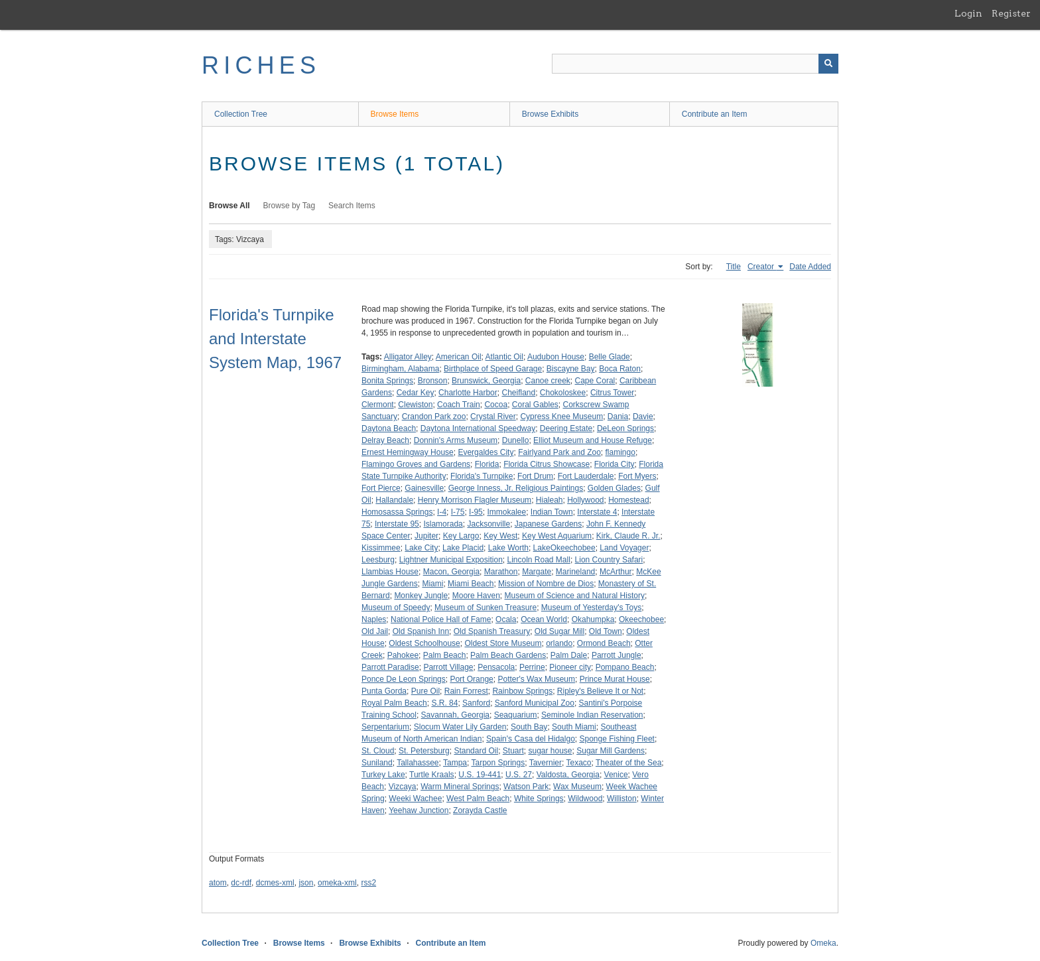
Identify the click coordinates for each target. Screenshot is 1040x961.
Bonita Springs (387, 380)
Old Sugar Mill (559, 631)
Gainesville (424, 488)
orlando (559, 643)
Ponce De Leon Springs (403, 679)
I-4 (441, 512)
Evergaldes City (485, 452)
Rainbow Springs (522, 691)
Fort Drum (535, 476)
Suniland (377, 762)
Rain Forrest (466, 691)
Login (968, 13)
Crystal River (493, 416)
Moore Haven (476, 595)
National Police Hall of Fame (441, 619)
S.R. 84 (444, 703)
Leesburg (378, 559)
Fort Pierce (381, 488)
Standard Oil (476, 750)
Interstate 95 (397, 524)
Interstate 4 (597, 512)
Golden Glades (614, 488)
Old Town (605, 631)
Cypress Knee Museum (561, 416)
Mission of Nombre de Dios (546, 583)
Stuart (513, 750)
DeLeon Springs (625, 428)
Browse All (229, 205)
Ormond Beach (604, 643)
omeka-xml (337, 882)
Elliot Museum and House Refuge (592, 440)
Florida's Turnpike (481, 476)
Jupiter (426, 536)
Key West (500, 536)
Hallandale (394, 500)
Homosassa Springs (396, 512)
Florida (487, 464)
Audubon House (555, 356)
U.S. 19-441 (479, 774)
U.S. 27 (518, 774)
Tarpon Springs (498, 762)
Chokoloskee (563, 392)
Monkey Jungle (421, 595)
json (305, 882)
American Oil (459, 356)
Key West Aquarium (557, 536)
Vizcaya (403, 786)
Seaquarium (515, 715)
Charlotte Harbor (467, 392)
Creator (762, 266)
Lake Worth (508, 547)
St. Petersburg (424, 750)
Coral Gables (535, 404)
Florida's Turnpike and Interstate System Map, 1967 (275, 338)
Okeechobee (641, 619)
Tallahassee (417, 762)
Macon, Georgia (451, 571)
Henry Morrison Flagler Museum (474, 500)
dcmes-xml (275, 882)
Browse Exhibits (550, 114)
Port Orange (471, 679)
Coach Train (458, 404)
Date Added (810, 266)
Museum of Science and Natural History (574, 595)
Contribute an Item (715, 114)
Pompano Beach (625, 667)
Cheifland (518, 392)
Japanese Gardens (548, 524)
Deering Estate (566, 428)
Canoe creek (547, 380)
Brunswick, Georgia (486, 380)
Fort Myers (637, 476)
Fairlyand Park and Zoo (559, 452)
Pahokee (403, 655)
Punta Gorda (384, 691)
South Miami (574, 727)
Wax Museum (577, 786)
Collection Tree (240, 114)
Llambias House (390, 571)
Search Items (351, 205)
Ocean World (544, 619)
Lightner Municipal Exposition (451, 559)
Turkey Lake (383, 774)
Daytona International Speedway (478, 428)
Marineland (575, 571)
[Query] (695, 64)
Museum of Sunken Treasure (485, 607)
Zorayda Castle (480, 810)
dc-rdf (241, 882)
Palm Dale (569, 655)
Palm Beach (444, 655)
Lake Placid (463, 547)
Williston (622, 798)
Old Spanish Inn (421, 631)
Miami (432, 583)
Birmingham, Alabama (400, 368)
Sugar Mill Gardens (610, 750)
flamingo (620, 452)
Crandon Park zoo (434, 416)
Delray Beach (385, 440)
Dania (618, 416)
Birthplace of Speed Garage (493, 368)
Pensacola (496, 667)
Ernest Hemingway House (407, 452)
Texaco (578, 762)
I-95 (476, 512)
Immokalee (506, 512)
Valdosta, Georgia (568, 774)
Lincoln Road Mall (538, 559)
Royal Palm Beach (394, 703)
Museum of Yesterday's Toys (591, 607)
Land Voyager (624, 547)
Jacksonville (488, 524)
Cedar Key (415, 392)
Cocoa (495, 404)
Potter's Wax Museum (536, 679)
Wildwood (585, 798)
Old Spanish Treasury (492, 631)
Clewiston (415, 404)
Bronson (433, 380)
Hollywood (585, 500)
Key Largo (461, 536)
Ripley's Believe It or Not (600, 691)
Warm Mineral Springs (460, 786)
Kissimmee (381, 547)
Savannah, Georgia (455, 715)
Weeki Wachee (415, 798)
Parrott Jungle (616, 655)
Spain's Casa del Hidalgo (530, 738)
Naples (373, 619)
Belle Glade (609, 356)
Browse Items (395, 114)
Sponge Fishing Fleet (616, 738)
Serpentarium (385, 727)
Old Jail (374, 631)
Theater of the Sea (628, 762)
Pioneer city (570, 667)
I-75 (458, 512)
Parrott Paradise (390, 667)
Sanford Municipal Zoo (534, 703)
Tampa (455, 762)
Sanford (476, 703)
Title (733, 266)
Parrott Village (448, 667)
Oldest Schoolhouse (424, 643)
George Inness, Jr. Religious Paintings (515, 488)
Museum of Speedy (395, 607)
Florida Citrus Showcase (546, 464)
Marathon (501, 571)
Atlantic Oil (504, 356)
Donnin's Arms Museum (455, 440)
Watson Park (526, 786)
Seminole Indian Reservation (592, 715)
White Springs (539, 798)
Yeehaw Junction (418, 810)
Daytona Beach (388, 428)
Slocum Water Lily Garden (460, 727)
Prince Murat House (615, 679)
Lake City (421, 547)
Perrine (532, 667)
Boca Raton (620, 368)
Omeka (823, 943)
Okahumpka (593, 619)
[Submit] (828, 64)
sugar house (550, 750)
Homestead (628, 500)
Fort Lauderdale (586, 476)
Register (1011, 13)
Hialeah (549, 500)
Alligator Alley (408, 356)
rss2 (368, 882)
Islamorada (442, 524)
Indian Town (552, 512)
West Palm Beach (477, 798)
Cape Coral (595, 380)
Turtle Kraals (431, 774)
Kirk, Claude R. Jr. (628, 536)
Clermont (377, 404)
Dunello (515, 440)
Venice (616, 774)
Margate (536, 571)
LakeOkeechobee (564, 547)
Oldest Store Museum (502, 643)
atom (218, 882)
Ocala (505, 619)
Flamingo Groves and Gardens (415, 464)
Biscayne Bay (571, 368)
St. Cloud (377, 750)
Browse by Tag (289, 205)
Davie (643, 416)
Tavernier (545, 762)
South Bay (529, 727)
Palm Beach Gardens (508, 655)
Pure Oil (425, 691)
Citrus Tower (612, 392)
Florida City (614, 464)
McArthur (616, 571)
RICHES (261, 65)
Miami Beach (470, 583)
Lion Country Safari (609, 559)
